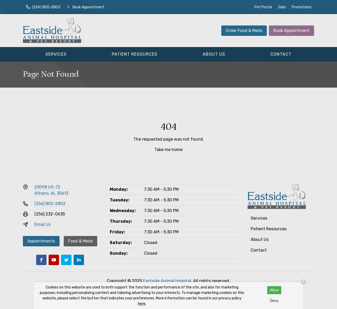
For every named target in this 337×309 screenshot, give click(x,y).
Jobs (282, 7)
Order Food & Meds (244, 30)
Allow (274, 290)
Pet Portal (263, 7)
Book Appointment (291, 30)
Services (56, 54)
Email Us (42, 224)
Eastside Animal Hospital (167, 280)
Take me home (168, 149)
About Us (214, 54)
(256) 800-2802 (50, 203)
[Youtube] (54, 260)
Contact (280, 54)
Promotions (302, 7)
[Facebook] (41, 260)
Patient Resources (134, 54)
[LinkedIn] (79, 260)
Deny (274, 301)
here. (142, 303)
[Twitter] (66, 260)
